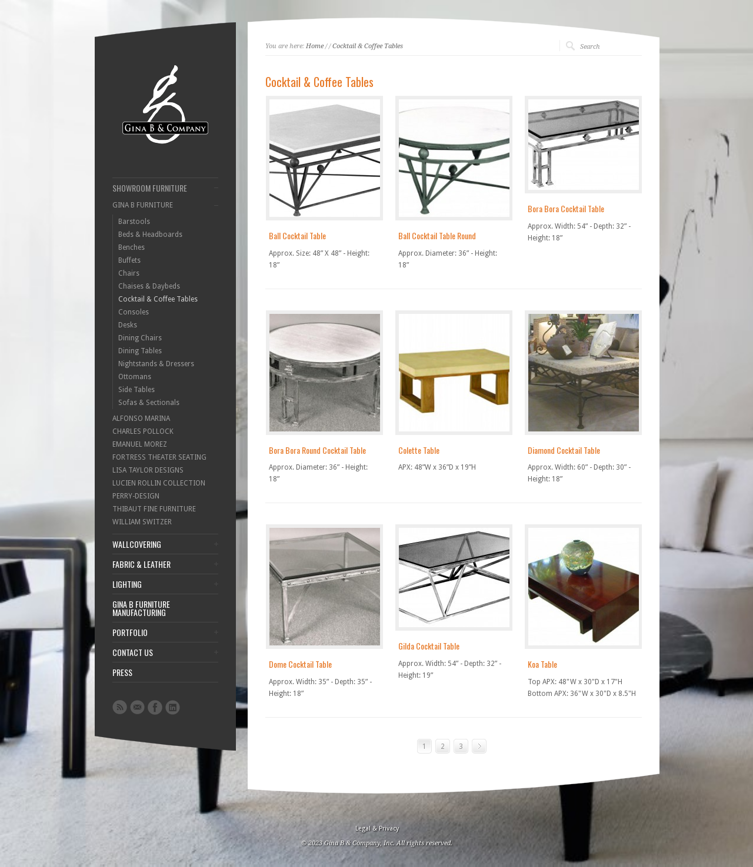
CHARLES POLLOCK (143, 431)
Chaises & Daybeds (149, 286)
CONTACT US (132, 652)
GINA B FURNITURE (142, 205)
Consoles (133, 312)
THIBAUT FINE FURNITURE (154, 509)
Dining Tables (140, 350)
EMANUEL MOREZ (139, 444)
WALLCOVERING (136, 544)
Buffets (129, 260)
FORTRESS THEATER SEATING (159, 457)
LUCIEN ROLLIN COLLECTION (158, 483)
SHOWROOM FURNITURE (149, 188)
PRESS (122, 672)
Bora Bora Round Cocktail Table (317, 450)
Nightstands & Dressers (156, 363)
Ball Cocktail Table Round (437, 235)
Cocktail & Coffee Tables (158, 299)
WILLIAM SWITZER (142, 521)
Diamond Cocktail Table (564, 450)
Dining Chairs (140, 338)
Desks (127, 325)
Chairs (128, 273)
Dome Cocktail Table (300, 664)
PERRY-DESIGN (135, 496)
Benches (131, 247)
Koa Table (542, 664)
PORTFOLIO (130, 632)
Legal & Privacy (377, 828)
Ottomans (134, 376)
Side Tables (136, 389)
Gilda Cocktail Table (428, 646)
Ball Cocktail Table (297, 235)
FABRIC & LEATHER (141, 564)
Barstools (134, 221)
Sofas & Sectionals (148, 402)
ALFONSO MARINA (141, 418)
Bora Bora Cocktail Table (566, 208)
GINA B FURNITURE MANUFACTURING (141, 608)
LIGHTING (127, 584)
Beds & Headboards (150, 234)
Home (315, 46)
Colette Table (418, 450)
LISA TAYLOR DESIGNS (148, 470)
